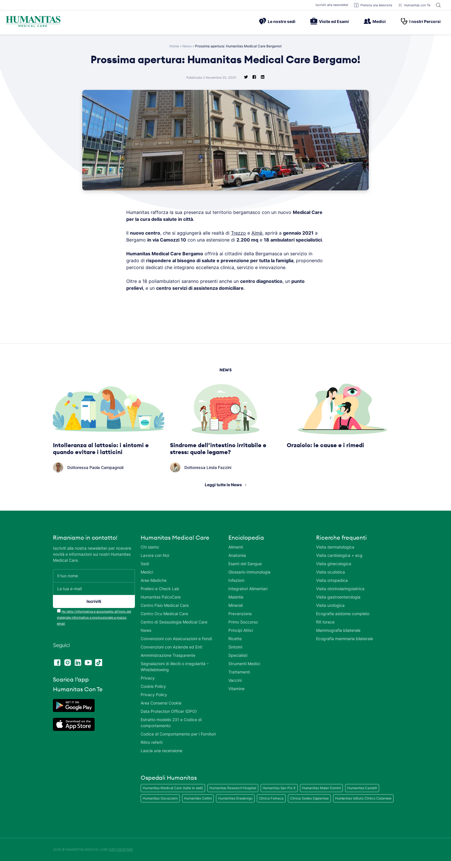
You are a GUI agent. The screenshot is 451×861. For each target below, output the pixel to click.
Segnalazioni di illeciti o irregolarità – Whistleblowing (175, 666)
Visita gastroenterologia (338, 596)
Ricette (235, 638)
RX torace (325, 621)
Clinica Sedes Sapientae (309, 798)
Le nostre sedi (277, 21)
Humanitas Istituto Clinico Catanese (363, 798)
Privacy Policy (154, 694)
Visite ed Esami (329, 21)
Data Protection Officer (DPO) (169, 711)
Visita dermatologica (335, 547)
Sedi (145, 563)
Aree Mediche (154, 580)
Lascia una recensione (161, 750)
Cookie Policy (153, 686)
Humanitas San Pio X (279, 788)
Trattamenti (239, 671)
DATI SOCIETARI (121, 850)
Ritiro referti (152, 742)
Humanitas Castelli (362, 788)
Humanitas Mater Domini (321, 788)
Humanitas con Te (414, 5)
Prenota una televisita (373, 5)
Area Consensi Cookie (161, 702)
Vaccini (235, 680)
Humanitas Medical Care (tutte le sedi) (173, 788)
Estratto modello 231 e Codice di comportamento (171, 722)
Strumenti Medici (244, 663)
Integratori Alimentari (247, 588)
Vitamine (236, 688)
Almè (256, 233)
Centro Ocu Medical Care (164, 613)
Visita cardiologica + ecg (339, 555)
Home (174, 46)
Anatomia (237, 555)
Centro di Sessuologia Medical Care (174, 621)
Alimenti (235, 547)
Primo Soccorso (243, 621)
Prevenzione (240, 613)
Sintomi (235, 646)
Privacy (148, 677)
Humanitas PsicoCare (161, 596)
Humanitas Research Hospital (232, 788)
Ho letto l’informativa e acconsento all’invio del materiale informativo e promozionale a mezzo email (94, 617)
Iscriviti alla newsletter (332, 5)
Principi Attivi (240, 630)
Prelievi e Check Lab (160, 588)
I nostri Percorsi (421, 21)
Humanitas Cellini (198, 798)
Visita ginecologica (333, 563)
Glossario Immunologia (249, 572)
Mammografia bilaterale (338, 630)
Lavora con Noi (155, 555)
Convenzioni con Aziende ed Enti (171, 646)
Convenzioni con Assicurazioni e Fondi (176, 638)
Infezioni (236, 580)
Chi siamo (150, 547)
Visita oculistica (330, 572)
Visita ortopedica (332, 580)
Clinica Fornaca (271, 798)
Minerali (235, 605)
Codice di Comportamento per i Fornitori (178, 733)
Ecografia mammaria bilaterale (344, 638)
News (187, 46)
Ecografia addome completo (342, 613)
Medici (375, 21)
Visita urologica (330, 605)
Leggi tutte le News (223, 484)
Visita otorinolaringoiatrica (340, 588)
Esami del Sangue (245, 563)
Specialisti (237, 655)
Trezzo (238, 233)
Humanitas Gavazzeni (160, 798)
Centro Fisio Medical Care (165, 605)
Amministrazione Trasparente (168, 655)
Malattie (235, 596)
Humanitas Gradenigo (235, 798)
